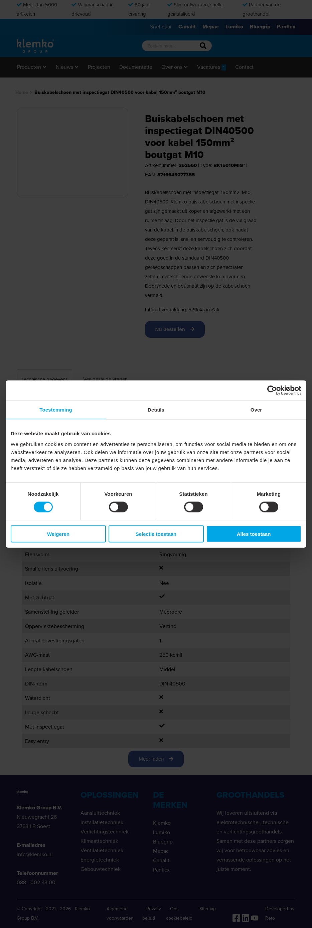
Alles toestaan (254, 533)
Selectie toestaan (156, 533)
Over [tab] (256, 410)
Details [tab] (156, 410)
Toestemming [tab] (55, 410)
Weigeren (58, 533)
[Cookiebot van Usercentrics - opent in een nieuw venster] (272, 390)
